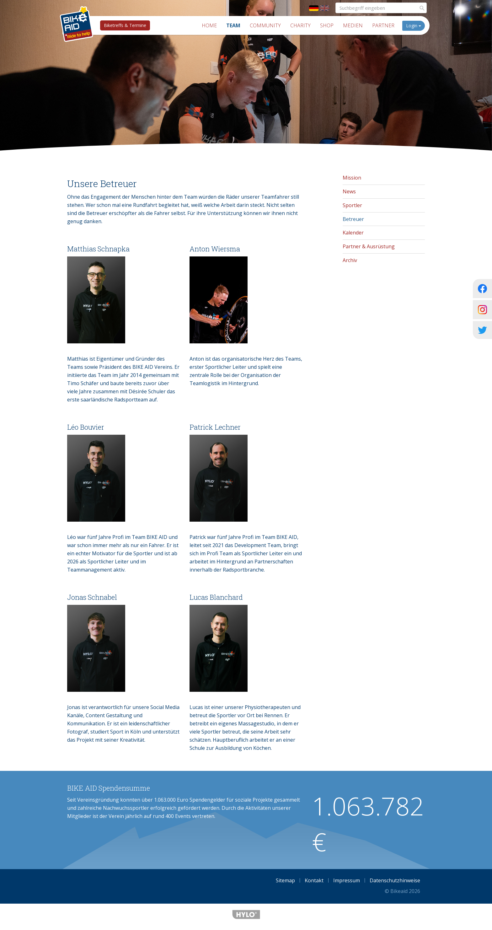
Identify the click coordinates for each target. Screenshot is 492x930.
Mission (352, 177)
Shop (327, 25)
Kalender (353, 232)
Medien (353, 25)
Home (209, 25)
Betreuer (353, 219)
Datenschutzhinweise (395, 880)
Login (413, 26)
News (349, 191)
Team (233, 25)
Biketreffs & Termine (125, 25)
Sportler (352, 205)
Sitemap (285, 880)
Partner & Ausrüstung (369, 246)
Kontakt (314, 880)
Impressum (346, 880)
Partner (383, 25)
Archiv (350, 260)
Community (265, 25)
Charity (300, 25)
